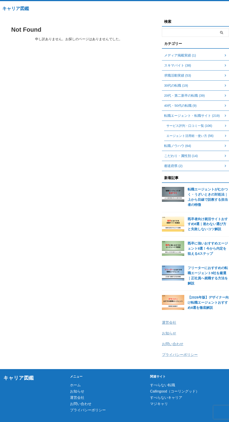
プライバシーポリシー (178, 347)
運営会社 (168, 316)
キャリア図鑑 (15, 8)
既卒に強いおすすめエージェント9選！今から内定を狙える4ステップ (208, 248)
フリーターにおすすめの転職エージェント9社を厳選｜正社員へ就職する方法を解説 (208, 272)
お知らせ (168, 326)
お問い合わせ (172, 337)
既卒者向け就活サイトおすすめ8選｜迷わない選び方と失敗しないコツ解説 (208, 223)
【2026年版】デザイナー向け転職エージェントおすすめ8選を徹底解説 (208, 296)
